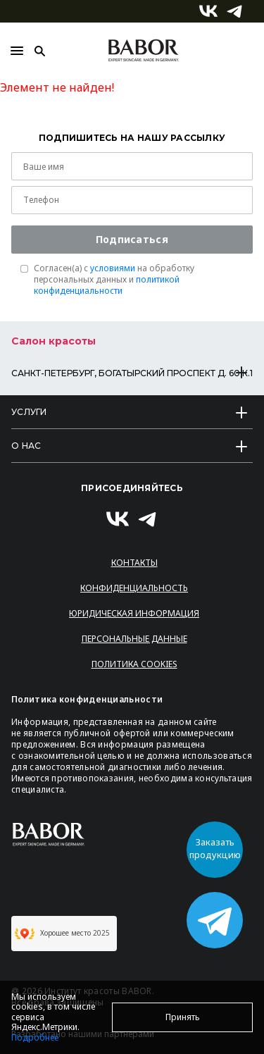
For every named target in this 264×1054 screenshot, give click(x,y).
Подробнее (34, 1037)
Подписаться (132, 239)
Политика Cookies (134, 664)
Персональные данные (134, 639)
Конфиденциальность (134, 588)
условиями (112, 268)
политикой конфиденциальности (107, 285)
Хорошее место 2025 (62, 933)
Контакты (134, 563)
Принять (182, 1017)
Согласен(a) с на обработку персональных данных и (114, 280)
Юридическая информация (134, 613)
